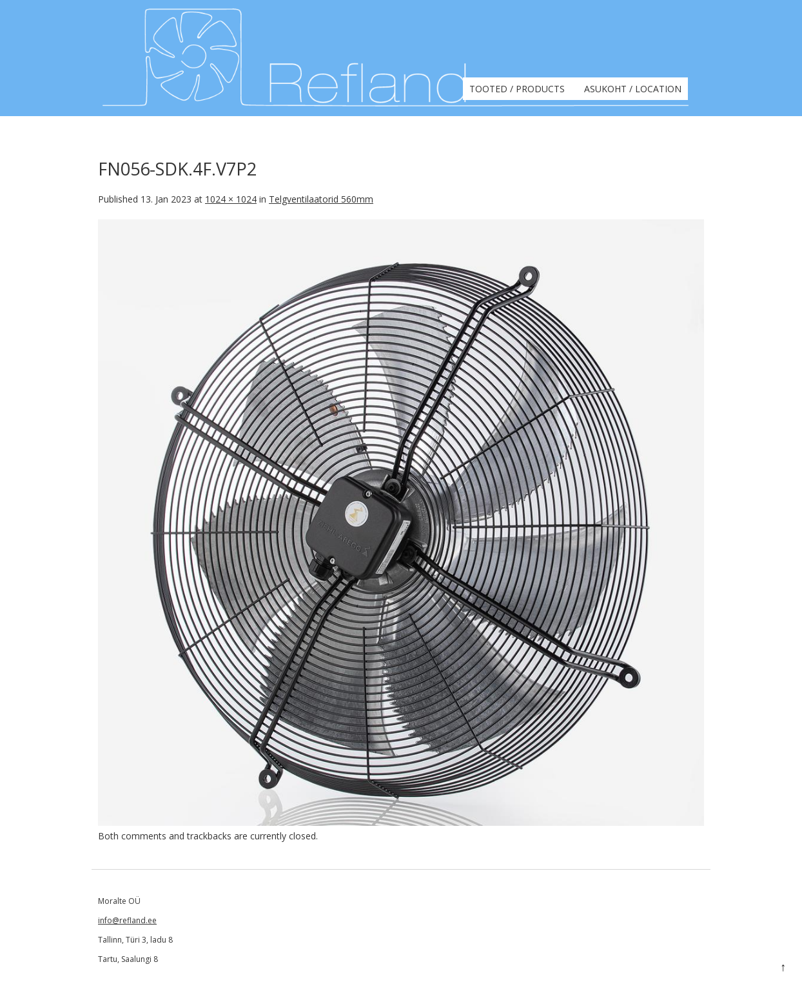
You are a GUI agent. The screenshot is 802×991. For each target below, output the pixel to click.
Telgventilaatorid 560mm (321, 199)
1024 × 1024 (231, 199)
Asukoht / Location (632, 89)
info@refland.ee (127, 920)
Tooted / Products (517, 89)
